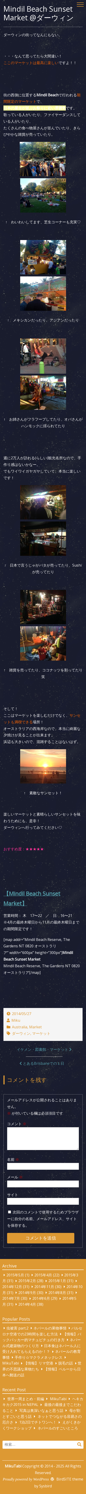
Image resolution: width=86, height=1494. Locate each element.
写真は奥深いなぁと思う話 (41, 1410)
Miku (15, 1020)
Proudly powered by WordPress (26, 1479)
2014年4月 (27, 1304)
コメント (16, 1123)
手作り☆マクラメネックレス (38, 1357)
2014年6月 (41, 1298)
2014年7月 (11, 1298)
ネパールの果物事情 (50, 1328)
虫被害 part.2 (17, 1328)
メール (15, 1177)
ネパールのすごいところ (58, 1428)
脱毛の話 (65, 1363)
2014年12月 (12, 1286)
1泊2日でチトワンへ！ (37, 1422)
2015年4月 (43, 1275)
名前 (13, 1159)
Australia (19, 1026)
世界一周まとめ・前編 (25, 1398)
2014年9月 (27, 1292)
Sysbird (45, 1486)
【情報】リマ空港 (38, 1363)
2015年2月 (27, 1280)
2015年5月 (15, 1275)
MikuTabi (10, 1363)
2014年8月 (57, 1292)
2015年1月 (57, 1280)
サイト (12, 1194)
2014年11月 (44, 1286)
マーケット (41, 1033)
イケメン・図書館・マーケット (42, 1049)
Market (35, 1026)
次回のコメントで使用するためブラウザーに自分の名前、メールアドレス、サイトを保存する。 (43, 1219)
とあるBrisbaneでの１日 (43, 1063)
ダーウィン (21, 1033)
